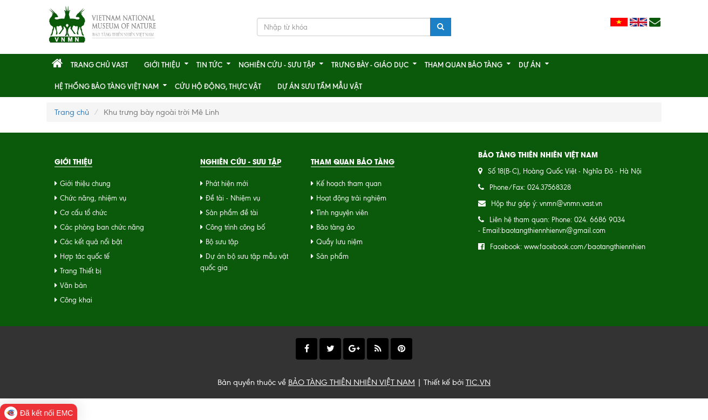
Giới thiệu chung (85, 184)
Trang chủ (72, 112)
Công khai (76, 300)
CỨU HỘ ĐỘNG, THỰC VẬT (218, 86)
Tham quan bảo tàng (463, 64)
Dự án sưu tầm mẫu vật (319, 86)
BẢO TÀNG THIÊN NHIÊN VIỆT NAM (351, 382)
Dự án (530, 64)
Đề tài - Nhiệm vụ (233, 198)
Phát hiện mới (227, 184)
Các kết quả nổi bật (91, 242)
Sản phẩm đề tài (232, 213)
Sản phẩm (332, 256)
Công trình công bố (235, 227)
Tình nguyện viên (342, 213)
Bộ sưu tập (222, 242)
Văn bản (73, 285)
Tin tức (209, 64)
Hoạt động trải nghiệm (351, 198)
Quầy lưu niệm (339, 242)
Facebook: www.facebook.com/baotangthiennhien (567, 247)
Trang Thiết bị (80, 271)
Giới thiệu (162, 64)
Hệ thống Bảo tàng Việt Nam (107, 86)
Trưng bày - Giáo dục (370, 64)
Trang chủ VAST (99, 64)
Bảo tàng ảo (335, 227)
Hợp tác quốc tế (85, 256)
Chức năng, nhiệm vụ (93, 198)
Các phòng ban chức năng (102, 227)
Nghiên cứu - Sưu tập (277, 64)
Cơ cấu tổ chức (83, 213)
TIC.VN (478, 382)
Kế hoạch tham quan (349, 184)
